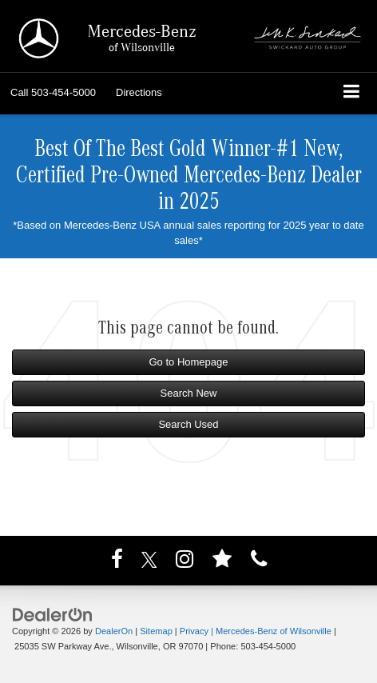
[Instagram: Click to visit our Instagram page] (184, 562)
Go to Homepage (188, 362)
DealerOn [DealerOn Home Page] (114, 631)
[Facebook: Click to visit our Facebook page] (117, 562)
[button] (53, 93)
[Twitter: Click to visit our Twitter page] (149, 562)
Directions (139, 92)
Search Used (188, 424)
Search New (189, 393)
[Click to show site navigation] (352, 93)
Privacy (194, 631)
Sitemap (156, 631)
